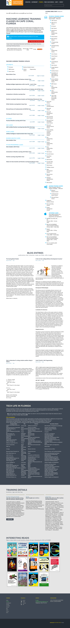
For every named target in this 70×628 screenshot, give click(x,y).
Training (41, 2)
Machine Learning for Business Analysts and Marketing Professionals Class (24, 99)
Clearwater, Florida (55, 524)
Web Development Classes (50, 171)
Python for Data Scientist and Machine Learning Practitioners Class (22, 161)
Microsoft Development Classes (50, 113)
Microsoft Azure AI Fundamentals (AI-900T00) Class (18, 109)
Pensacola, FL (48, 512)
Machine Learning (19, 13)
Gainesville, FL (48, 511)
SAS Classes (49, 151)
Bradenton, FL (54, 503)
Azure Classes (54, 36)
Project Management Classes (49, 209)
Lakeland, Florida (49, 513)
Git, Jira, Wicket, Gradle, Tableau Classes (54, 80)
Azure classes (12, 71)
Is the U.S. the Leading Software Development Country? (49, 259)
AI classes (11, 67)
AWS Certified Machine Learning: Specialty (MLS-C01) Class (20, 127)
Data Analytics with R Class (12, 146)
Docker (48, 229)
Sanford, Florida (50, 507)
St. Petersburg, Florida (57, 521)
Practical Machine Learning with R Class (16, 120)
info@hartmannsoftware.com (42, 601)
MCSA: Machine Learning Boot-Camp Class (16, 104)
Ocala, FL (57, 501)
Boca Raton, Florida (56, 520)
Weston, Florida (50, 525)
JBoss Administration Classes (54, 92)
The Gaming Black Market (12, 259)
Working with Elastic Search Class (14, 114)
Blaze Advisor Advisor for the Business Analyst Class (18, 79)
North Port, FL (52, 528)
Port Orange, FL (48, 529)
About (56, 2)
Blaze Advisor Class (11, 74)
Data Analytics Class (11, 140)
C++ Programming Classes (54, 50)
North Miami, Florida (56, 516)
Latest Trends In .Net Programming (44, 360)
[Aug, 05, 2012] (8, 260)
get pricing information (36, 41)
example (40, 388)
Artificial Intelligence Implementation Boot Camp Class (19, 133)
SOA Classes (49, 159)
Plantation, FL (56, 527)
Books (7, 612)
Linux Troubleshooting (51, 233)
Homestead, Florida (50, 501)
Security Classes (50, 153)
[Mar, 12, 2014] (38, 260)
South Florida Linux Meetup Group (13, 421)
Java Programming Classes (54, 87)
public (12, 30)
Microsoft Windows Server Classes (50, 126)
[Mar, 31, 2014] (8, 363)
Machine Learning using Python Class (15, 156)
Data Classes (54, 65)
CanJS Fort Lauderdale (26, 421)
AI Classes (53, 26)
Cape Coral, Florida (28, 13)
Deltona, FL (57, 525)
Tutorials (7, 607)
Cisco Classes (54, 53)
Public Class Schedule (49, 2)
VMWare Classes (50, 167)
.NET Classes (54, 20)
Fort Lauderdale (55, 523)
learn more (9, 519)
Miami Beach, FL (49, 521)
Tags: (13, 260)
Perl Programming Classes (49, 139)
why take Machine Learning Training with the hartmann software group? (14, 498)
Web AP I (46, 382)
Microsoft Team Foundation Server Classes (50, 121)
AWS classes (11, 69)
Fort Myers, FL (48, 519)
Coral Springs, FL (49, 517)
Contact (61, 2)
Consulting (27, 2)
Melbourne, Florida (57, 517)
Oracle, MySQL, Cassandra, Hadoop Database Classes (50, 132)
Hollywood (47, 503)
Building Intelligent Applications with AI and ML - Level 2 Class (21, 84)
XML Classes (49, 182)
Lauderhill (57, 508)
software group (55, 622)
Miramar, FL (54, 515)
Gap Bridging (35, 2)
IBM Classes (54, 83)
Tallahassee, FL (48, 509)
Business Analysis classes (28, 67)
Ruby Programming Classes (49, 148)
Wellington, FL (48, 516)
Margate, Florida (57, 504)
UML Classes (49, 165)
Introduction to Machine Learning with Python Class (18, 151)
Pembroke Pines (48, 527)
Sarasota (54, 505)
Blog (7, 608)
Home (7, 13)
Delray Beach (56, 529)
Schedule (7, 604)
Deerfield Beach (55, 512)
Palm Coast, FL (48, 523)
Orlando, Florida (55, 511)
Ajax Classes (54, 28)
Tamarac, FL (56, 513)
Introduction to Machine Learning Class (15, 94)
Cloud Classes (54, 56)
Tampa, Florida (59, 528)
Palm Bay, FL (52, 508)
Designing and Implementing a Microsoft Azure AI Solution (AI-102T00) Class (24, 89)
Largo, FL (56, 507)
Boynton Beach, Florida (57, 509)
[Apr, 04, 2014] (38, 361)
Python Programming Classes (49, 143)
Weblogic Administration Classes (50, 179)
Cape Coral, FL (48, 505)
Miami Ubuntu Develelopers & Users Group (41, 421)
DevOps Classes (54, 70)
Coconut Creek (55, 519)
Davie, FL (62, 512)
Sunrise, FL (51, 504)
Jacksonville (60, 515)
